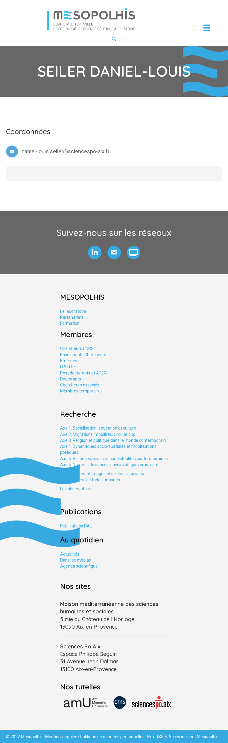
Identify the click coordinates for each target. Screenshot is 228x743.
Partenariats (72, 317)
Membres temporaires (81, 391)
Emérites (68, 360)
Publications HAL (76, 526)
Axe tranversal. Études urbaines (90, 479)
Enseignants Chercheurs (83, 354)
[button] (94, 252)
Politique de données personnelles (112, 736)
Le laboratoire (73, 311)
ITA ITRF (68, 366)
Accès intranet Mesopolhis (193, 736)
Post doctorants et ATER (83, 373)
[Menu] (206, 28)
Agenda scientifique (79, 566)
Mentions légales (61, 736)
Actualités (69, 554)
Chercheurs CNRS (77, 348)
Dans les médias (75, 560)
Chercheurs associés (79, 385)
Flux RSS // (157, 736)
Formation (70, 323)
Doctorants (70, 379)
